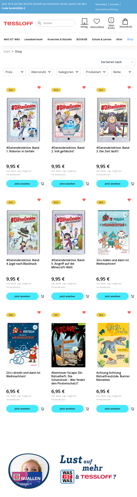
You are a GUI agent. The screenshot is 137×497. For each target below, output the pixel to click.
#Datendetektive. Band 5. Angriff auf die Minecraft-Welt (67, 263)
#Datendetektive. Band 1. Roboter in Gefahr (22, 149)
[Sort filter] (116, 62)
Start (7, 51)
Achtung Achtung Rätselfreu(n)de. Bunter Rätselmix (113, 376)
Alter (119, 39)
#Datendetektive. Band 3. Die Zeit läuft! (112, 149)
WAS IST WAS (12, 39)
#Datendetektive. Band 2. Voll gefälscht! (67, 149)
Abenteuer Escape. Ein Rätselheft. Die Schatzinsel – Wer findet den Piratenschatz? (68, 378)
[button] (43, 183)
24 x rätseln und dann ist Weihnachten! (23, 374)
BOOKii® (82, 39)
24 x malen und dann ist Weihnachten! (112, 262)
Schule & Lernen (101, 39)
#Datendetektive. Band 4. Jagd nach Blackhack (22, 262)
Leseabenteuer (33, 39)
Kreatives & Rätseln (60, 39)
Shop (130, 39)
